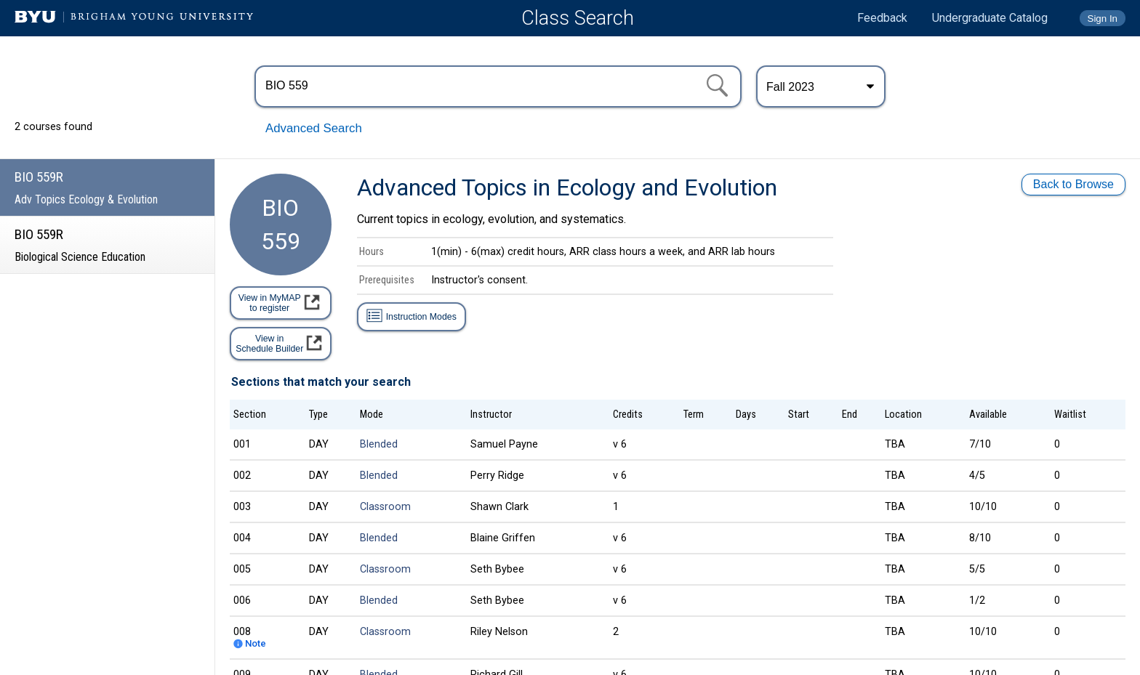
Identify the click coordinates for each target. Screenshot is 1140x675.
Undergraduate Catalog (990, 18)
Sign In (1103, 18)
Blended (379, 444)
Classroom (385, 507)
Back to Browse (1073, 184)
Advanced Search (313, 128)
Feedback (882, 18)
